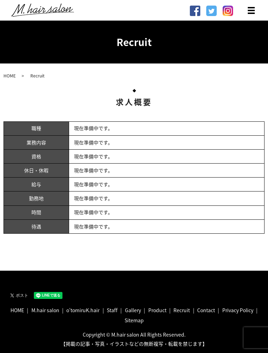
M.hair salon (45, 310)
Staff (112, 310)
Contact (206, 310)
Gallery (133, 310)
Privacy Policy (237, 310)
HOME (9, 76)
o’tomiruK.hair (82, 310)
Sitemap (134, 320)
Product (157, 310)
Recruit (181, 310)
